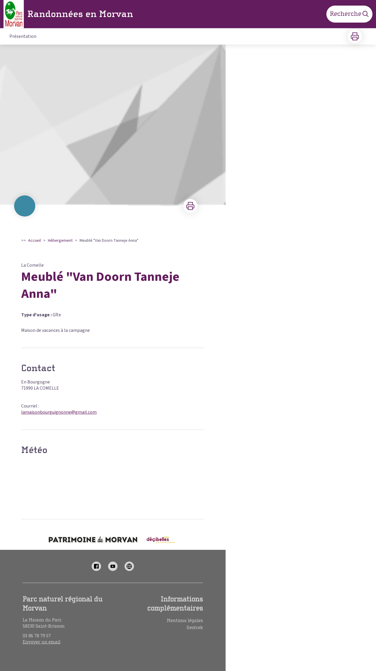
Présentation (22, 36)
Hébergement (60, 241)
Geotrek (195, 627)
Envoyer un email (42, 642)
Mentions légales (185, 620)
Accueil (34, 241)
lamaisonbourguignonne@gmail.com (59, 412)
